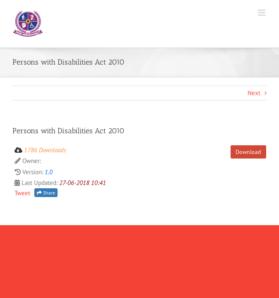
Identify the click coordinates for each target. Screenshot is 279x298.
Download (248, 152)
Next (254, 93)
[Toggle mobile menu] (262, 12)
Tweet (22, 193)
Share (46, 193)
